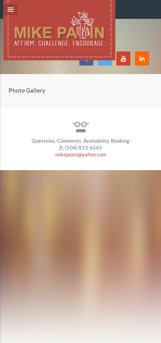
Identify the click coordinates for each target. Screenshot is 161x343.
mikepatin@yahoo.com (80, 154)
